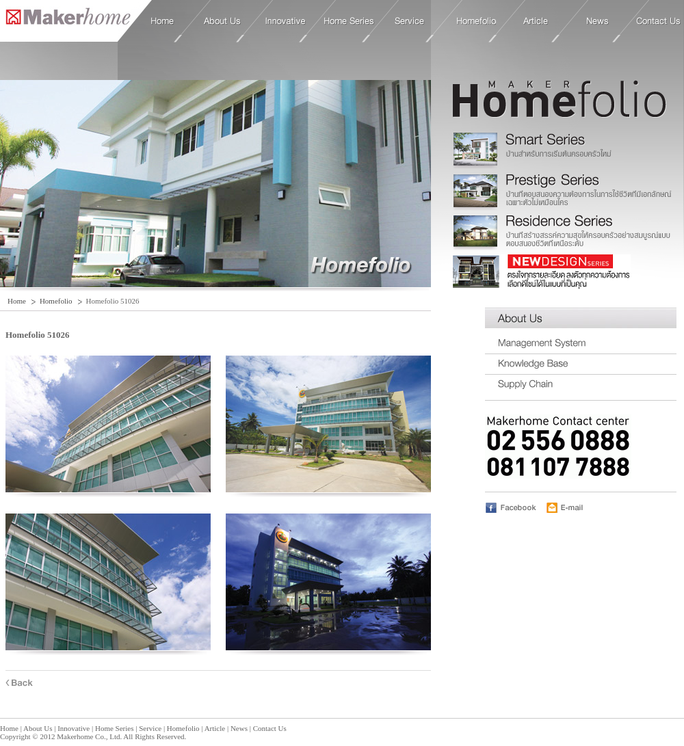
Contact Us (658, 21)
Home (65, 20)
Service (410, 21)
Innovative (285, 21)
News (598, 21)
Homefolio (476, 21)
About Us (222, 21)
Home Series (349, 21)
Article (536, 21)
